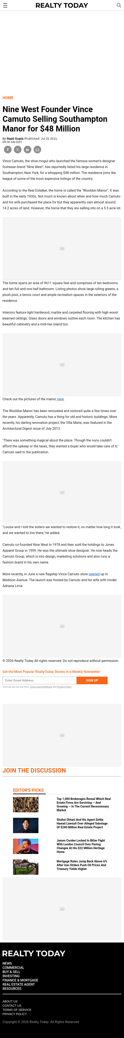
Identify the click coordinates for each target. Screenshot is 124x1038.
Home (8, 97)
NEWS (7, 963)
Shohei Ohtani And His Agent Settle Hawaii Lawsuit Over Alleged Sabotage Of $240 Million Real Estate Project (82, 823)
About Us (10, 1001)
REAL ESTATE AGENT (19, 984)
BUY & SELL (11, 972)
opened (94, 574)
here (60, 399)
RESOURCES (12, 989)
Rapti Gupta (15, 138)
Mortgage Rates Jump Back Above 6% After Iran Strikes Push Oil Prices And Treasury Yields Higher (82, 865)
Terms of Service (17, 1009)
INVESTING (11, 976)
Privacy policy (15, 1014)
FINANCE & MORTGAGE (20, 980)
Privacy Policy (64, 686)
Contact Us (12, 1005)
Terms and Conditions (41, 686)
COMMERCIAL (13, 968)
